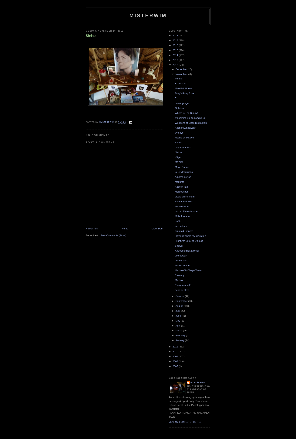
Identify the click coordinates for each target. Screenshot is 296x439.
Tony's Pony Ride (184, 93)
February (181, 335)
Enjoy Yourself (182, 285)
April (178, 325)
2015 (176, 50)
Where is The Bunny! (186, 113)
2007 (176, 366)
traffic (178, 221)
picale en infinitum (184, 196)
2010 (176, 351)
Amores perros (183, 177)
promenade (181, 260)
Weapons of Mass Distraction (191, 122)
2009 (176, 356)
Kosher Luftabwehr (185, 127)
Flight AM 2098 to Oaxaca (189, 240)
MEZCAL (180, 162)
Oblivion (179, 108)
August (180, 306)
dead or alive (182, 290)
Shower (179, 245)
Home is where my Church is (190, 236)
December (182, 69)
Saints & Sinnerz (184, 231)
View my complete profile (185, 422)
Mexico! (179, 280)
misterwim (148, 15)
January (180, 340)
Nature (178, 152)
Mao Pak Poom (183, 88)
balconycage (182, 103)
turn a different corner (186, 211)
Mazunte (179, 181)
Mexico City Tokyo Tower (188, 270)
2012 (176, 65)
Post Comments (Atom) (113, 235)
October (180, 296)
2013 (176, 60)
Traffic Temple (182, 265)
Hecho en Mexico (184, 137)
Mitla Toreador (182, 216)
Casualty (179, 275)
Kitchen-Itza (181, 186)
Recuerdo (180, 83)
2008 (176, 361)
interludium (181, 226)
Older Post (157, 228)
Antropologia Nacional (187, 250)
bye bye (179, 132)
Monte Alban (181, 191)
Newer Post (92, 228)
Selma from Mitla (184, 201)
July (178, 310)
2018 (176, 35)
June (179, 315)
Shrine (178, 142)
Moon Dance (182, 167)
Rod (177, 98)
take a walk (181, 255)
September (182, 301)
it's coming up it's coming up (190, 118)
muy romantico (183, 147)
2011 (176, 346)
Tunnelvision (182, 206)
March (179, 330)
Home (125, 228)
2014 (176, 55)
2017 (176, 40)
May (178, 320)
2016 (176, 45)
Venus (178, 78)
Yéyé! (178, 157)
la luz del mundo (184, 172)
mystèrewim (198, 383)
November (182, 74)
